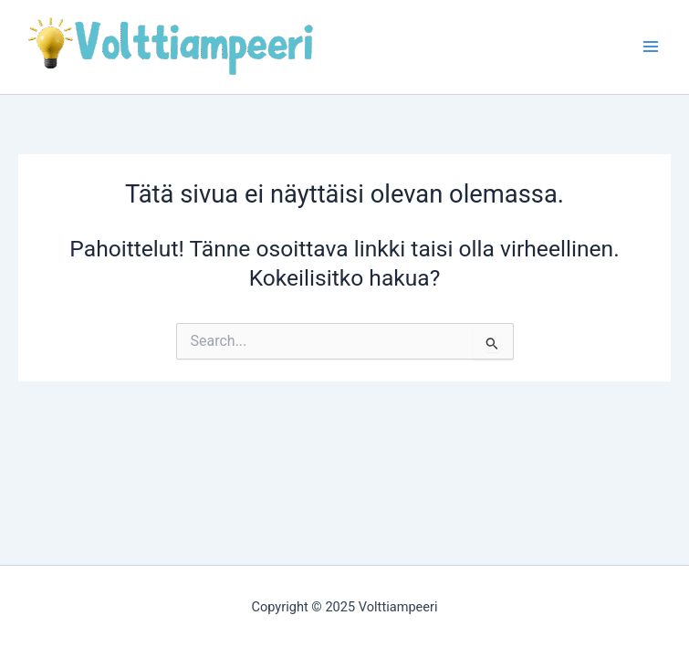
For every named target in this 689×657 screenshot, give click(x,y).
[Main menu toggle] (650, 47)
